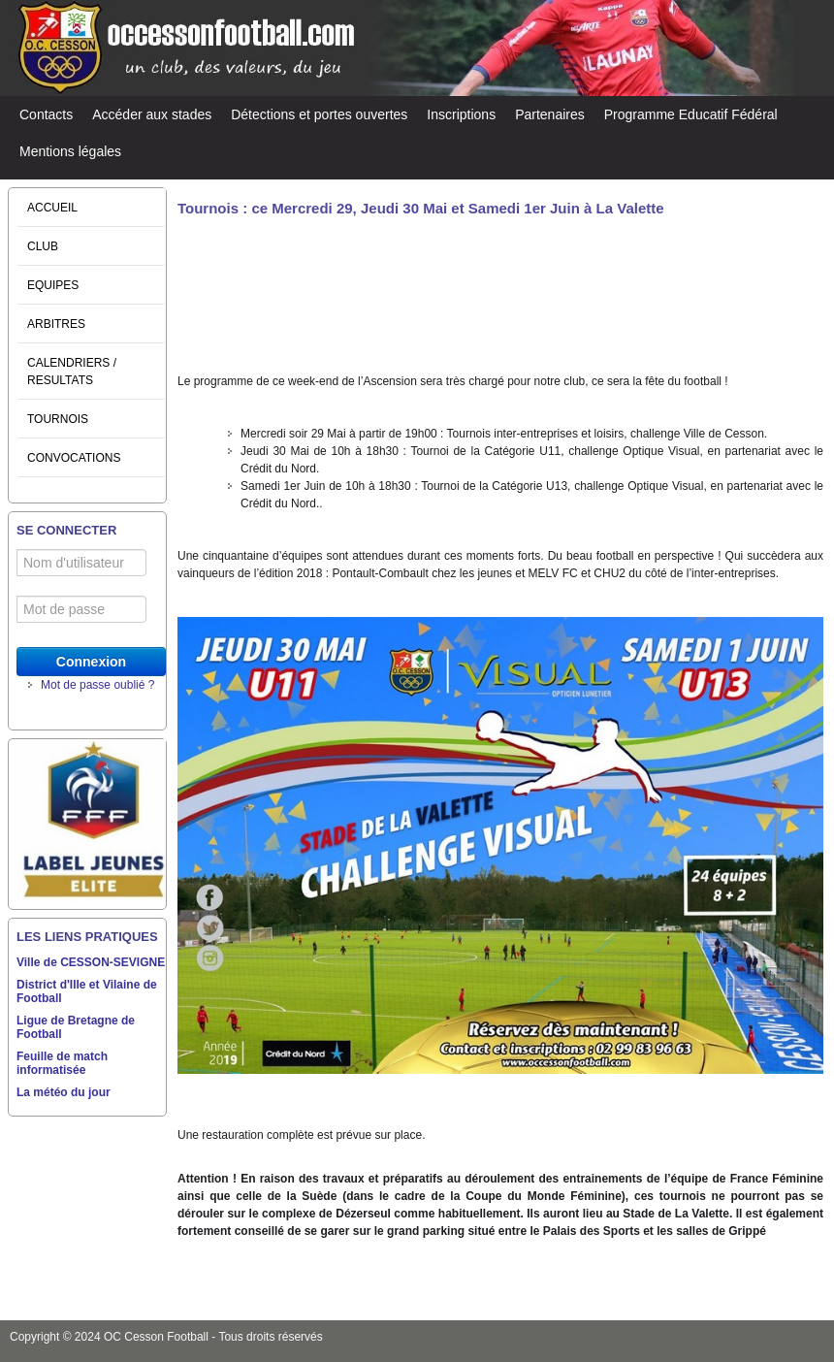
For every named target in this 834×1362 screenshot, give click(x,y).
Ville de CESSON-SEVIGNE (90, 962)
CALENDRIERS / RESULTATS (71, 371)
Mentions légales (70, 151)
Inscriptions (461, 114)
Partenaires (550, 114)
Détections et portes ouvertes (319, 114)
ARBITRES (56, 324)
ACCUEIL (52, 207)
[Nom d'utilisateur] (81, 562)
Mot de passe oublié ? (97, 685)
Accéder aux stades (151, 114)
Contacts (46, 114)
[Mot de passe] (81, 609)
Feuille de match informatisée (62, 1063)
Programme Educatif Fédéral (691, 114)
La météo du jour (63, 1092)
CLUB (42, 246)
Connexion (91, 661)
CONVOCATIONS (73, 458)
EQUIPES (53, 285)
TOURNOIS (57, 419)
